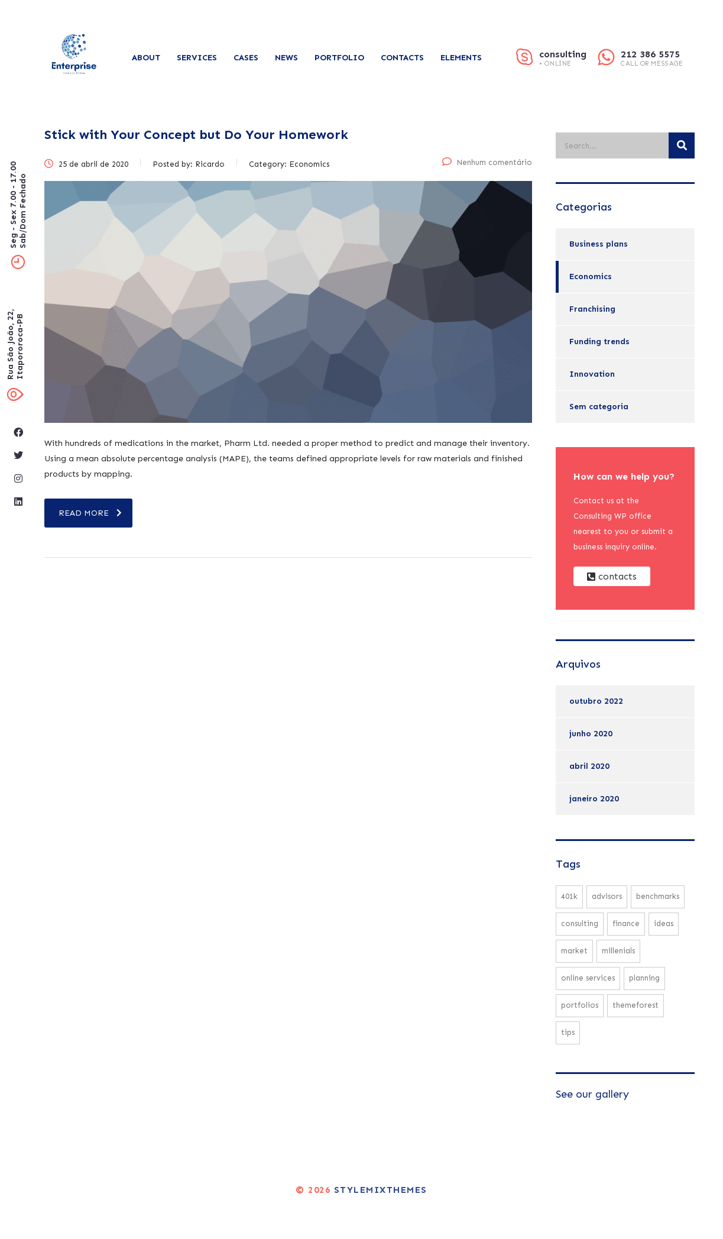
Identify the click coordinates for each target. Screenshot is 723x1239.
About (146, 58)
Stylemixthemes (380, 1190)
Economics (590, 276)
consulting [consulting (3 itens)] (579, 923)
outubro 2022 (596, 701)
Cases (246, 58)
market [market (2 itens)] (574, 950)
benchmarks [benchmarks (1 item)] (657, 896)
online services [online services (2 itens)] (588, 977)
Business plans (598, 244)
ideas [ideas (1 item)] (663, 923)
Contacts (402, 58)
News (286, 58)
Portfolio (339, 58)
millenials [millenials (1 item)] (618, 950)
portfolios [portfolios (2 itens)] (579, 1005)
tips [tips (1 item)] (568, 1032)
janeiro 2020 (594, 799)
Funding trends (599, 342)
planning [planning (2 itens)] (644, 977)
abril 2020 (589, 766)
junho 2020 (590, 734)
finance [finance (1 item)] (626, 923)
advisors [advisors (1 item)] (607, 896)
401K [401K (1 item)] (569, 896)
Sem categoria (598, 407)
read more (90, 513)
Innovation (592, 374)
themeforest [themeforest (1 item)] (635, 1005)
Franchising (592, 309)
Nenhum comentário (487, 162)
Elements (461, 58)
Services (197, 58)
